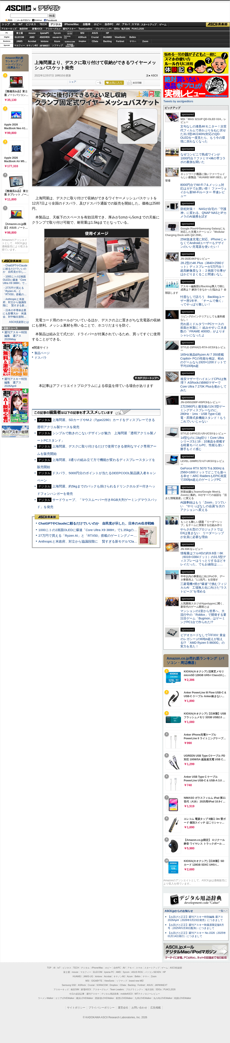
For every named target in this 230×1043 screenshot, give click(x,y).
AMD (32, 37)
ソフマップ (57, 45)
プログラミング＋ (134, 989)
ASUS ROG (44, 37)
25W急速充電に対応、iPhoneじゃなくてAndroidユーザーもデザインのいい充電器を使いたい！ (203, 243)
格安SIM (24, 29)
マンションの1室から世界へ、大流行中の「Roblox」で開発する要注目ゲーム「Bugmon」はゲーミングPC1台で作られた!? (203, 616)
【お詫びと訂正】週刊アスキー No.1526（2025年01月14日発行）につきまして (197, 934)
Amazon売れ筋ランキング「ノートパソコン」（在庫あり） (14, 62)
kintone (45, 41)
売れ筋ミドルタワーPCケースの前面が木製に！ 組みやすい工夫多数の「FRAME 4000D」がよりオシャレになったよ (203, 329)
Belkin (132, 37)
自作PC (109, 24)
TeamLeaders (85, 29)
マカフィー (19, 45)
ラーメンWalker (45, 998)
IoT (21, 24)
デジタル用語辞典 (110, 994)
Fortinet (120, 41)
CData (95, 41)
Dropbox (82, 41)
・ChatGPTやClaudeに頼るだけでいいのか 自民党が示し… (15, 269)
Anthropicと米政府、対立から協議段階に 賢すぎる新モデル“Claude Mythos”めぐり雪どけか (106, 541)
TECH (43, 24)
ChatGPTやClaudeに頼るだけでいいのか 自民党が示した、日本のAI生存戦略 (96, 523)
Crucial (95, 37)
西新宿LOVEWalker (104, 998)
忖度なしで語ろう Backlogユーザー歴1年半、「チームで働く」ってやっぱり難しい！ (202, 300)
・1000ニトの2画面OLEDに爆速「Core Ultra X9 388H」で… (15, 280)
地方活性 (125, 29)
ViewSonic (120, 37)
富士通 (19, 33)
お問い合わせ (139, 1007)
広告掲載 (155, 1007)
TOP (49, 968)
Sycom (57, 33)
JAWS (19, 41)
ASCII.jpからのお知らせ (179, 911)
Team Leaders (117, 989)
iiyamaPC (44, 33)
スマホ (135, 24)
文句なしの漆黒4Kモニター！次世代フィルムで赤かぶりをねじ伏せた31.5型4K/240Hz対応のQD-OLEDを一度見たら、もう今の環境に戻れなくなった (203, 134)
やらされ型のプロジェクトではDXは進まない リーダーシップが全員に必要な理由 (202, 533)
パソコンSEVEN (70, 33)
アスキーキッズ (8, 29)
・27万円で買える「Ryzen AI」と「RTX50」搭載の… (14, 291)
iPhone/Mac (71, 24)
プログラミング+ (103, 29)
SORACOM (102, 985)
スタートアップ (148, 24)
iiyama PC (109, 972)
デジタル (46, 8)
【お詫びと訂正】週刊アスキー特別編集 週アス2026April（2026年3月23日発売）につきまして (195, 918)
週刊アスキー (69, 29)
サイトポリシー (76, 1007)
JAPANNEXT (44, 45)
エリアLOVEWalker (64, 998)
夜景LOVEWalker (124, 998)
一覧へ (222, 910)
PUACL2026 (138, 29)
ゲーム (162, 24)
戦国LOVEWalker (182, 998)
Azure (57, 41)
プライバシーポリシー (102, 1007)
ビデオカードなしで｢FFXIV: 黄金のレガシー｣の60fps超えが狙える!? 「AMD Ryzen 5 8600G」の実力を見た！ (203, 640)
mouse (31, 33)
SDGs (117, 29)
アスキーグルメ (53, 29)
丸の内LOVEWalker (162, 998)
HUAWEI (107, 37)
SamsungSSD (67, 37)
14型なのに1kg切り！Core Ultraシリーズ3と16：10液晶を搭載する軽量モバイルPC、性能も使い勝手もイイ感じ (202, 443)
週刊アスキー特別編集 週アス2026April (15, 382)
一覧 (99, 82)
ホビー (98, 24)
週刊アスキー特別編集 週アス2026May (15, 336)
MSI (82, 33)
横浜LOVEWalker (84, 998)
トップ (6, 24)
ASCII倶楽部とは (19, 321)
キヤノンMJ (32, 45)
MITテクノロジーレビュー (147, 994)
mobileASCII (127, 994)
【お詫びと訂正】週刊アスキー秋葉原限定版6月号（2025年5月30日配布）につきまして (196, 926)
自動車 (86, 24)
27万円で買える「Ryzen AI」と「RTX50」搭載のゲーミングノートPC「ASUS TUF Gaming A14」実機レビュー (120, 535)
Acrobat (32, 41)
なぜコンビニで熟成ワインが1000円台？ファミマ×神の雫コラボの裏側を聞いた (202, 158)
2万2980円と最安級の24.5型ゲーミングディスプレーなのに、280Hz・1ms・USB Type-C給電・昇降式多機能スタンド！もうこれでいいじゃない (203, 414)
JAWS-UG (88, 976)
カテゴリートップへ (146, 378)
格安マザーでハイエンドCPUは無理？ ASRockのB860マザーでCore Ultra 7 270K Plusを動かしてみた (203, 384)
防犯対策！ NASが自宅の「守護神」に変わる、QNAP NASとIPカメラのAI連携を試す (203, 212)
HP (107, 33)
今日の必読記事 (76, 994)
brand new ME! (136, 981)
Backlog (107, 41)
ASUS (95, 33)
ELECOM (19, 37)
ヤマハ (133, 41)
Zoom (145, 41)
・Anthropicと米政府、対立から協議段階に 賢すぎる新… (15, 302)
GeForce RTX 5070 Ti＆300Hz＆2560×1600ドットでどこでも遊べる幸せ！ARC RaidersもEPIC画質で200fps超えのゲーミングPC (203, 474)
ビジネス (31, 24)
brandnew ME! (70, 45)
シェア (72, 81)
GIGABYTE (57, 37)
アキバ (126, 24)
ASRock (82, 37)
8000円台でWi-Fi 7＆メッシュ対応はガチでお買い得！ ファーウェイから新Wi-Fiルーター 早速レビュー (203, 190)
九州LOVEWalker (143, 998)
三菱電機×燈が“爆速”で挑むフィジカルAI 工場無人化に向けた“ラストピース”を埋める (203, 587)
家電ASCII (37, 29)
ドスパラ (40, 357)
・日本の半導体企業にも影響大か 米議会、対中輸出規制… (14, 313)
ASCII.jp (18, 8)
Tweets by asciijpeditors (178, 101)
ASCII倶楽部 (218, 24)
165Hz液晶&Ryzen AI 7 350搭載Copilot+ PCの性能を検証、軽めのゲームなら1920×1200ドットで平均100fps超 (203, 360)
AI (14, 24)
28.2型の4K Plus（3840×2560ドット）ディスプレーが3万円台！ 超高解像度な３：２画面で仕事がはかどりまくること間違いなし (203, 268)
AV (118, 24)
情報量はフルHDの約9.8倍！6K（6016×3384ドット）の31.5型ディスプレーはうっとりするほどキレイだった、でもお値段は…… (203, 558)
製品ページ (42, 353)
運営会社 (123, 1007)
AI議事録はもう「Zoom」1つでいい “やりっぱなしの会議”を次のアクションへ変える (203, 506)
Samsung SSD (69, 985)
